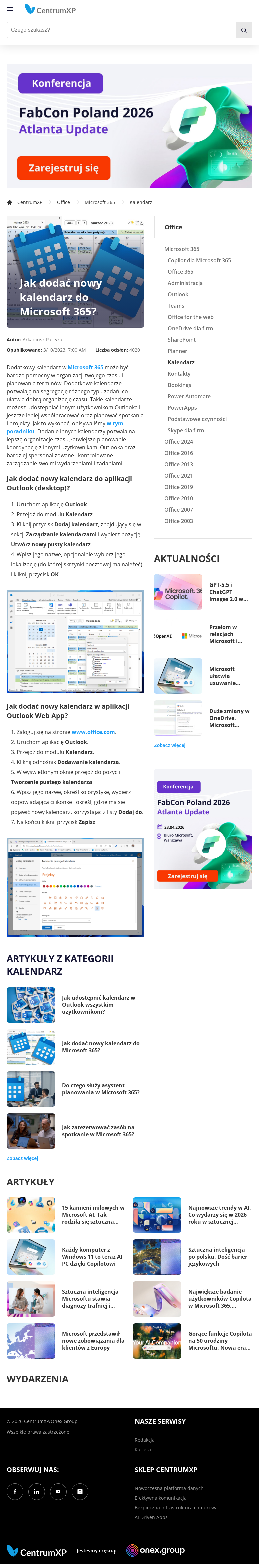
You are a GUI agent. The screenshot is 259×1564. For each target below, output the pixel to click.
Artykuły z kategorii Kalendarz (60, 965)
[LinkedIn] (36, 1491)
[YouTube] (58, 1491)
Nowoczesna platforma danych (169, 1488)
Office (63, 202)
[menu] (10, 9)
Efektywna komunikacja (161, 1498)
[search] (244, 30)
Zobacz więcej (22, 1158)
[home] (50, 9)
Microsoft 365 (100, 202)
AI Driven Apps (151, 1517)
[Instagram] (80, 1491)
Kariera (143, 1449)
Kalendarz (141, 202)
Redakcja (145, 1440)
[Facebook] (15, 1491)
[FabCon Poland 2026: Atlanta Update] (129, 126)
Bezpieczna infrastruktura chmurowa (176, 1507)
